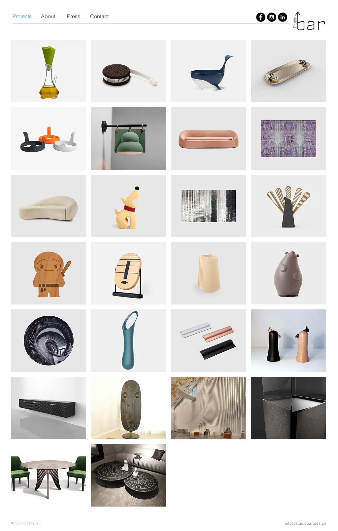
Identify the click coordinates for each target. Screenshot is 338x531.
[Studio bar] (260, 17)
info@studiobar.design (305, 523)
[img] (48, 71)
